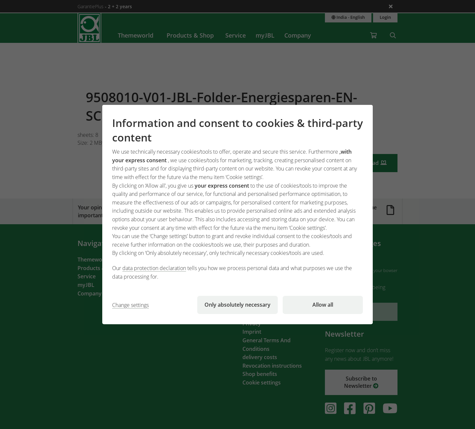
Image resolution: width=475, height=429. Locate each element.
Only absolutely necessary (237, 304)
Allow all (322, 304)
